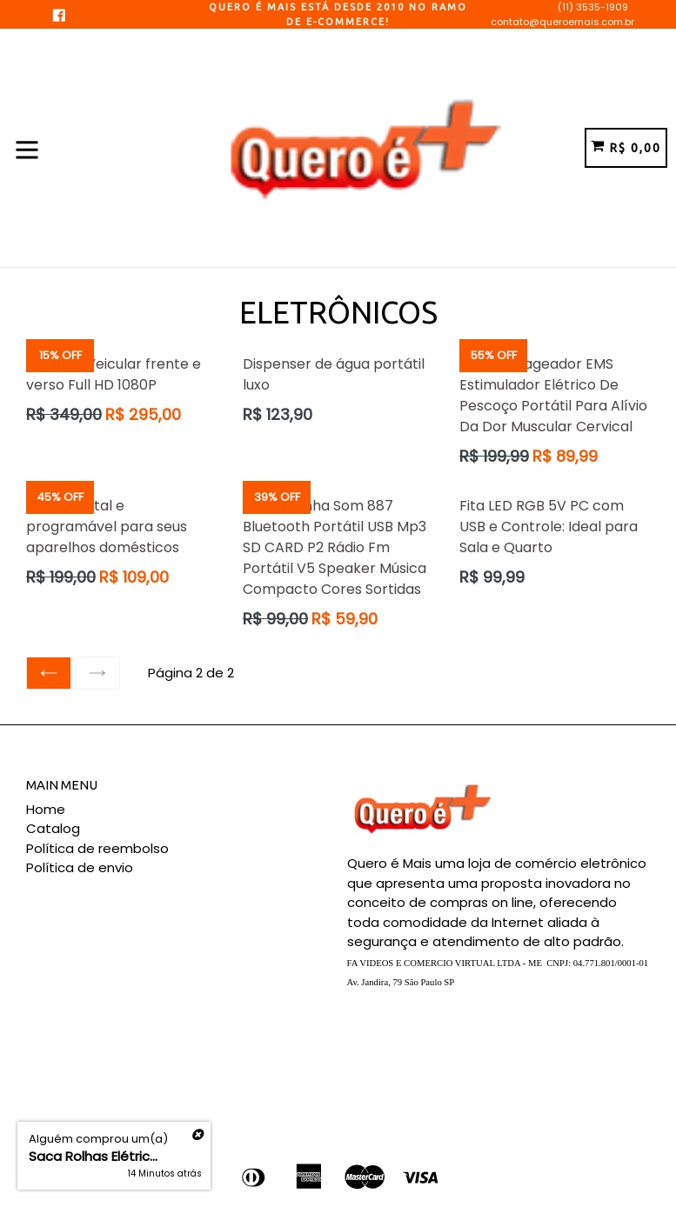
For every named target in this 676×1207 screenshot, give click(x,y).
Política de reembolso (97, 848)
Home (45, 809)
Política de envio (79, 867)
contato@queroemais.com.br (562, 22)
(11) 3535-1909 (593, 7)
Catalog (53, 828)
